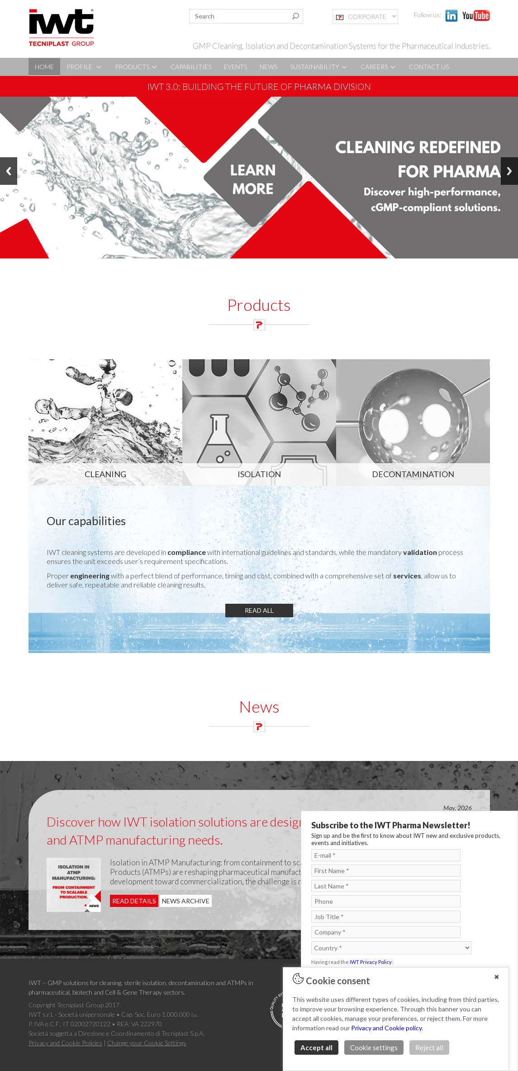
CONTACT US (429, 66)
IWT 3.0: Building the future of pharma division (259, 86)
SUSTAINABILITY (319, 66)
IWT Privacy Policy (371, 962)
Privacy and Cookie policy (386, 1028)
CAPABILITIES (191, 66)
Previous (8, 171)
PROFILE (84, 66)
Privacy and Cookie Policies (65, 1043)
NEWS (268, 66)
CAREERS (378, 66)
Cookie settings (374, 1047)
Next (509, 171)
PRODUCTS (136, 66)
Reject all (429, 1047)
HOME (44, 66)
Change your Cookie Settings (146, 1043)
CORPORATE (361, 16)
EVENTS (235, 66)
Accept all (316, 1047)
